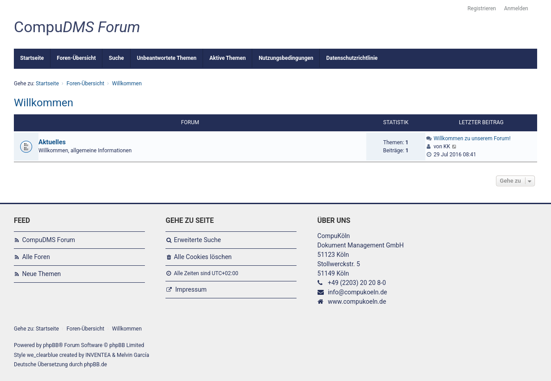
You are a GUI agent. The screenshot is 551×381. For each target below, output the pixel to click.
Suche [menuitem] (116, 58)
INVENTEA (97, 355)
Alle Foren (36, 256)
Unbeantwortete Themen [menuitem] (166, 58)
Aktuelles (52, 142)
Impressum (191, 289)
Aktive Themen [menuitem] (227, 58)
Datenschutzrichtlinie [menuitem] (351, 58)
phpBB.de (95, 364)
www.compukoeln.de (357, 301)
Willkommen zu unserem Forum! (471, 138)
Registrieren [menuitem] (481, 8)
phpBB (51, 345)
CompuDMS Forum (48, 239)
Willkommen (43, 102)
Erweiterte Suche (197, 239)
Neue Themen (41, 273)
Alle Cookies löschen (203, 256)
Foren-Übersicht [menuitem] (76, 58)
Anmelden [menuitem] (516, 8)
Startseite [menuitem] (32, 58)
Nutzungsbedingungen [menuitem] (286, 58)
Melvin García (133, 355)
